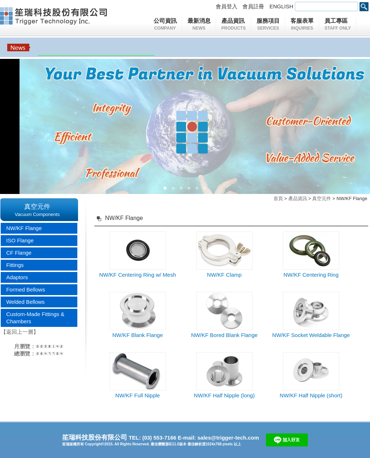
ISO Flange (20, 240)
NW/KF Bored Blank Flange (224, 335)
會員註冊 (254, 6)
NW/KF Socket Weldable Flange (311, 335)
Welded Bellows (25, 302)
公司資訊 (167, 25)
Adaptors (17, 277)
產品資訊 (235, 25)
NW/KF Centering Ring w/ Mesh (137, 275)
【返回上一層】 (20, 332)
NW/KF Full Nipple (137, 395)
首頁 (278, 198)
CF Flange (18, 253)
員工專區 (337, 25)
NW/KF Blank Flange (137, 335)
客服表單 (302, 25)
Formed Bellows (25, 289)
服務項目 (270, 25)
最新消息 (199, 25)
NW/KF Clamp (224, 275)
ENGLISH (282, 6)
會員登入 (227, 6)
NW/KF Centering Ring (311, 275)
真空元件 (321, 198)
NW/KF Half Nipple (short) (311, 395)
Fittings (14, 265)
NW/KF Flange (24, 228)
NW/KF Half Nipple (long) (224, 395)
